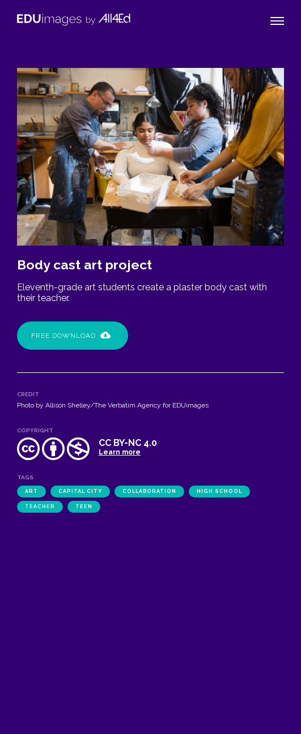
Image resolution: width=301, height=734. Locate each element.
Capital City (80, 491)
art (31, 491)
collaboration (149, 491)
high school (219, 491)
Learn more (120, 452)
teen (83, 506)
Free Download (71, 336)
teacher (40, 506)
